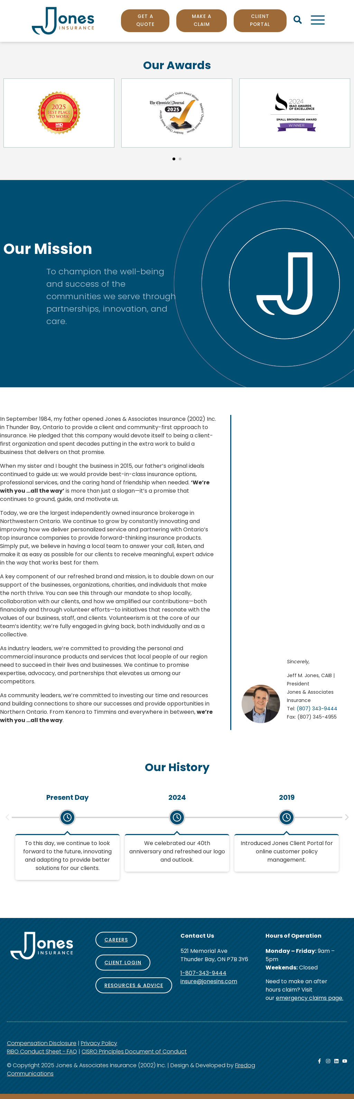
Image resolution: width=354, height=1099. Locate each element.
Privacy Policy (99, 1043)
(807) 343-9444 (317, 708)
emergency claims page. (309, 998)
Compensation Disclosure (41, 1043)
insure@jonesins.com (208, 981)
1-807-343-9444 (203, 973)
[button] (174, 159)
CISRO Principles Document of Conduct (134, 1051)
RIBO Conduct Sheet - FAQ (42, 1051)
